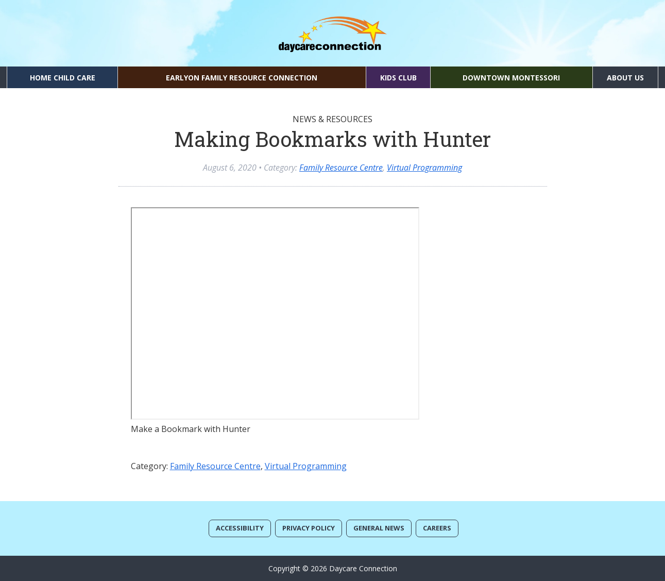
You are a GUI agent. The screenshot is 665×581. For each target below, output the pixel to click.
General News (378, 528)
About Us (625, 77)
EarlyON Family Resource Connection (241, 77)
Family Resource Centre (341, 167)
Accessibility (240, 528)
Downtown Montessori (511, 77)
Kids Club (398, 77)
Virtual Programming (424, 167)
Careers (437, 528)
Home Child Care (62, 77)
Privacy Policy (308, 528)
